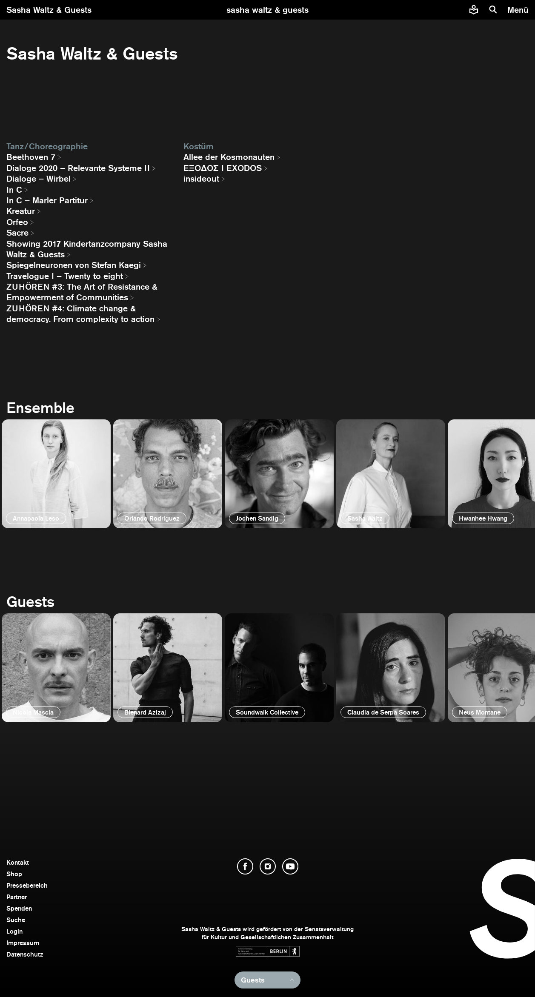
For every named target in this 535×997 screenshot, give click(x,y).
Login (14, 931)
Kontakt (17, 862)
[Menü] (519, 9)
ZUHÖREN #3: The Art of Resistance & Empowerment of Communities (81, 292)
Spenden (19, 908)
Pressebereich (27, 885)
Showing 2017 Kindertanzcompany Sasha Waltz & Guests (86, 249)
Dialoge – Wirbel (38, 178)
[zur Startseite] (267, 9)
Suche (15, 920)
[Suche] (493, 10)
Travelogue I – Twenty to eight (64, 276)
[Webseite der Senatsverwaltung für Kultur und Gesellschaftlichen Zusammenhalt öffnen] (268, 951)
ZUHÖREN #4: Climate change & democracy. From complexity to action (80, 314)
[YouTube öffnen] (290, 866)
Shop (14, 874)
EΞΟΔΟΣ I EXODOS (222, 168)
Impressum (22, 943)
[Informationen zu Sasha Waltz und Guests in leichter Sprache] (474, 10)
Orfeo (17, 222)
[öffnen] (56, 473)
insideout (201, 178)
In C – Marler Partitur (47, 200)
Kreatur (20, 210)
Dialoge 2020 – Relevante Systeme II (78, 168)
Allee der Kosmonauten (229, 156)
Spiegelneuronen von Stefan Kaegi (73, 265)
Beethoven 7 (30, 156)
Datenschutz (24, 954)
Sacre (17, 232)
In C (14, 189)
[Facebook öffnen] (245, 866)
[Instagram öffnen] (268, 866)
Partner (16, 897)
